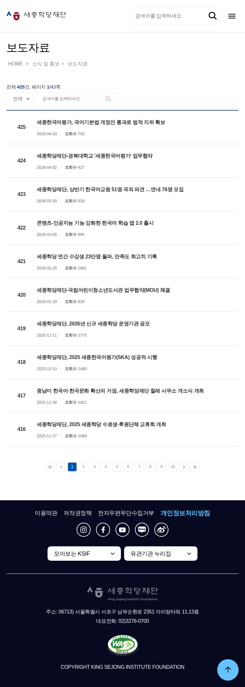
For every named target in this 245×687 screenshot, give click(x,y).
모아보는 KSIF (72, 553)
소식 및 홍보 (46, 63)
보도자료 (77, 63)
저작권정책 (77, 513)
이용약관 (46, 513)
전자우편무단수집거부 (126, 513)
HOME (16, 63)
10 (173, 467)
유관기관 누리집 (150, 553)
